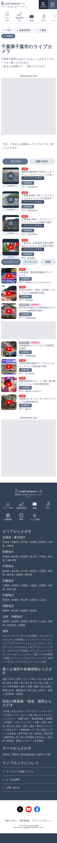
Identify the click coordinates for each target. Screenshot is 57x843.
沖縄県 (21, 625)
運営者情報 (24, 821)
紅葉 (48, 686)
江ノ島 (35, 729)
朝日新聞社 (31, 258)
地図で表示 (42, 161)
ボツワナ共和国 (29, 635)
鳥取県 (5, 600)
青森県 (15, 542)
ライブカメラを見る (33, 178)
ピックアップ (11, 262)
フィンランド (32, 639)
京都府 (24, 585)
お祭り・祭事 (46, 690)
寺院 (30, 686)
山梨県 (42, 571)
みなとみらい (18, 711)
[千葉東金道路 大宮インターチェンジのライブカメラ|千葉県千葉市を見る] (10, 199)
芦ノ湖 (19, 737)
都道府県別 (19, 17)
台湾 (50, 658)
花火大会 (32, 690)
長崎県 (24, 621)
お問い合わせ (11, 787)
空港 (18, 679)
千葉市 (9, 36)
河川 (43, 18)
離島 (36, 686)
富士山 (10, 726)
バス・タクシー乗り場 (25, 715)
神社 (23, 686)
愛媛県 (24, 610)
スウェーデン (30, 658)
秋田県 (42, 542)
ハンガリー (40, 643)
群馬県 (24, 556)
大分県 (42, 621)
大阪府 (33, 585)
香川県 (15, 610)
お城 (45, 683)
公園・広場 (40, 722)
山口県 (42, 600)
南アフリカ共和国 (43, 654)
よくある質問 (11, 779)
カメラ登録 (35, 517)
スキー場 (41, 679)
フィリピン (26, 654)
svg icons (26, 827)
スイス (42, 658)
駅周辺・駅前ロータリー (19, 741)
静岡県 (19, 574)
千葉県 (42, 30)
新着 (48, 262)
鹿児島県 (11, 625)
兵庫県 (42, 585)
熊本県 (33, 621)
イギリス (9, 661)
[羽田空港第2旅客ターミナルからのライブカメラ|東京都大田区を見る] (28, 367)
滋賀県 (15, 585)
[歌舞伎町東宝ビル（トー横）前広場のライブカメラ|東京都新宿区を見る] (28, 384)
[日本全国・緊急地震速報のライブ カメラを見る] (28, 275)
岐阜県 (10, 574)
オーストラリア (10, 635)
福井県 (33, 571)
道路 (31, 18)
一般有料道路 (36, 718)
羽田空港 (48, 733)
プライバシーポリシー (42, 821)
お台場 (5, 711)
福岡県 (5, 621)
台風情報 (8, 517)
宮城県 (33, 542)
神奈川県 (11, 560)
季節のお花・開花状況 (13, 690)
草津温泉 (29, 737)
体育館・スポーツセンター (18, 722)
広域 (43, 661)
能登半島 (9, 737)
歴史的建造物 (27, 754)
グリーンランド (24, 643)
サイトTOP (7, 17)
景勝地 (15, 754)
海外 (21, 517)
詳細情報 (28, 183)
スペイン (16, 658)
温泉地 (40, 754)
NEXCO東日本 (33, 186)
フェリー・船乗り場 (17, 718)
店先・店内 (22, 726)
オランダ (34, 650)
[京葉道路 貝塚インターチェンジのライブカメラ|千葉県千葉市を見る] (10, 223)
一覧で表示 (15, 161)
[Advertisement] (28, 106)
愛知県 (28, 574)
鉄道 (9, 683)
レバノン (43, 647)
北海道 (5, 542)
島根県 (15, 600)
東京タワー (12, 729)
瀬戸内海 (23, 733)
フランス (45, 639)
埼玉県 (33, 556)
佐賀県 (15, 621)
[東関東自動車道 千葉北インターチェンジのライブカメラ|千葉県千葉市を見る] (10, 176)
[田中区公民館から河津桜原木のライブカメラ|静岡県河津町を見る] (28, 311)
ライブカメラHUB (32, 825)
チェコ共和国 (16, 639)
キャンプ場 (28, 679)
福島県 (10, 545)
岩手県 (24, 542)
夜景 (16, 683)
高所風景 (38, 741)
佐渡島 (49, 718)
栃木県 (15, 556)
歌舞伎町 (25, 729)
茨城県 (5, 556)
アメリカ (34, 661)
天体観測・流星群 (14, 694)
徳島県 (5, 610)
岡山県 (24, 600)
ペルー (15, 654)
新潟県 (5, 571)
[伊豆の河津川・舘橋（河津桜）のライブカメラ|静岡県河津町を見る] (28, 293)
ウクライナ (22, 661)
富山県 (15, 571)
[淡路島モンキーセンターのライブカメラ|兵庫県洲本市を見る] (28, 402)
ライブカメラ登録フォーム (17, 771)
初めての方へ (11, 821)
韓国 (7, 658)
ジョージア (8, 643)
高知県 (33, 610)
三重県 (5, 585)
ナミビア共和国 (20, 650)
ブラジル (43, 635)
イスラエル (19, 647)
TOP (8, 30)
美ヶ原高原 (35, 733)
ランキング (30, 262)
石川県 (24, 571)
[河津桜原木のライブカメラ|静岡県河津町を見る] (28, 349)
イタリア (32, 647)
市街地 (5, 754)
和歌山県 (11, 589)
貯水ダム (41, 737)
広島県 (33, 600)
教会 (32, 726)
